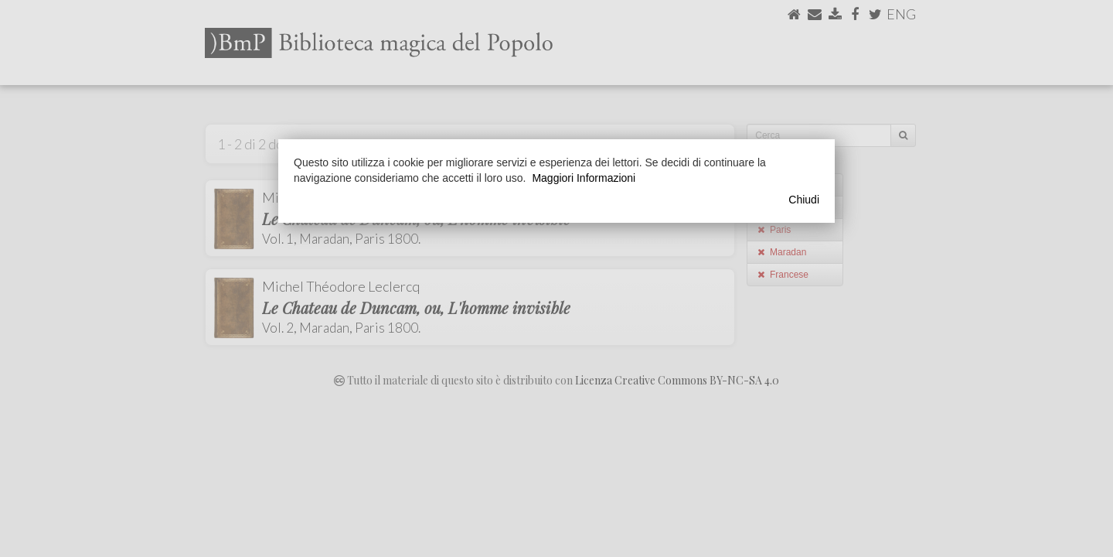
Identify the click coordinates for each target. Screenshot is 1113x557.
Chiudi (803, 199)
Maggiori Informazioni (583, 178)
